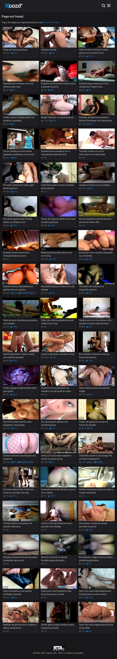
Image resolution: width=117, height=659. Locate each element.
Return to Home (51, 22)
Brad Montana (28, 293)
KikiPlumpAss (27, 462)
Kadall (99, 462)
